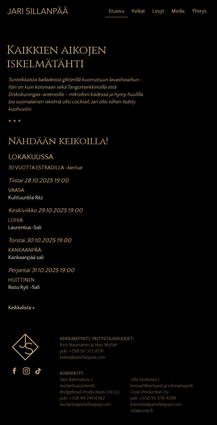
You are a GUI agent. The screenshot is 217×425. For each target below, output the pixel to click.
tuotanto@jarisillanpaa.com (85, 404)
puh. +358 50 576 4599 (153, 398)
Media (178, 11)
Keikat (138, 11)
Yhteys (199, 11)
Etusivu (116, 11)
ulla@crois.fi (142, 410)
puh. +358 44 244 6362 (82, 398)
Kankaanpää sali (26, 257)
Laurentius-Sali (24, 228)
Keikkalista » (21, 308)
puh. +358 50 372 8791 (82, 351)
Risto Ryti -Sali (24, 287)
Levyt (158, 11)
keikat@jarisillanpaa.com (82, 357)
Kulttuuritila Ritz (25, 198)
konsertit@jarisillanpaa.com (156, 404)
